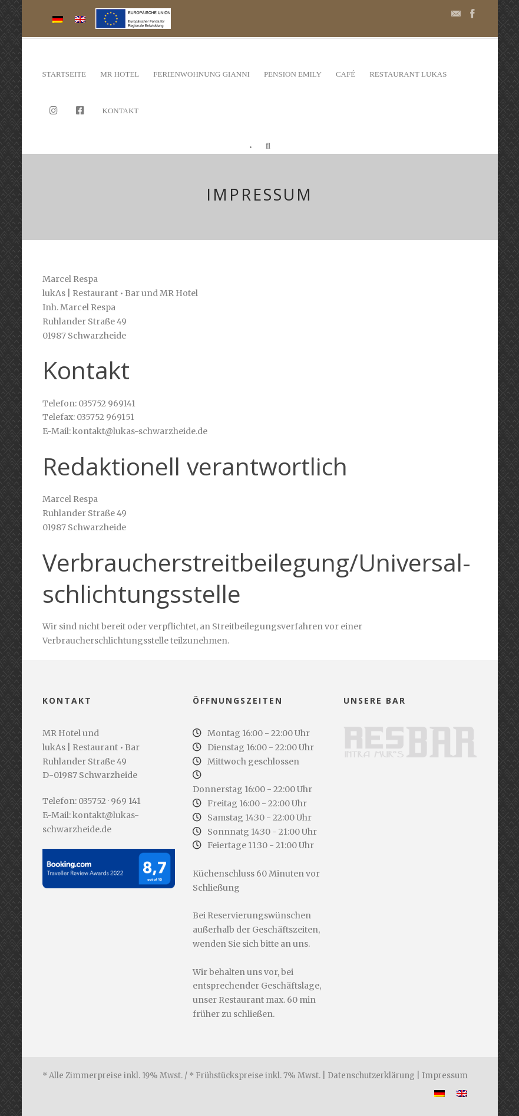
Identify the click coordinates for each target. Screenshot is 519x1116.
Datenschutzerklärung (371, 1076)
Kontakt (121, 110)
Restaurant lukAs (408, 74)
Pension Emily (293, 74)
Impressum (445, 1076)
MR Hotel (119, 74)
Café (345, 74)
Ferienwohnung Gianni (201, 74)
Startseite (64, 74)
